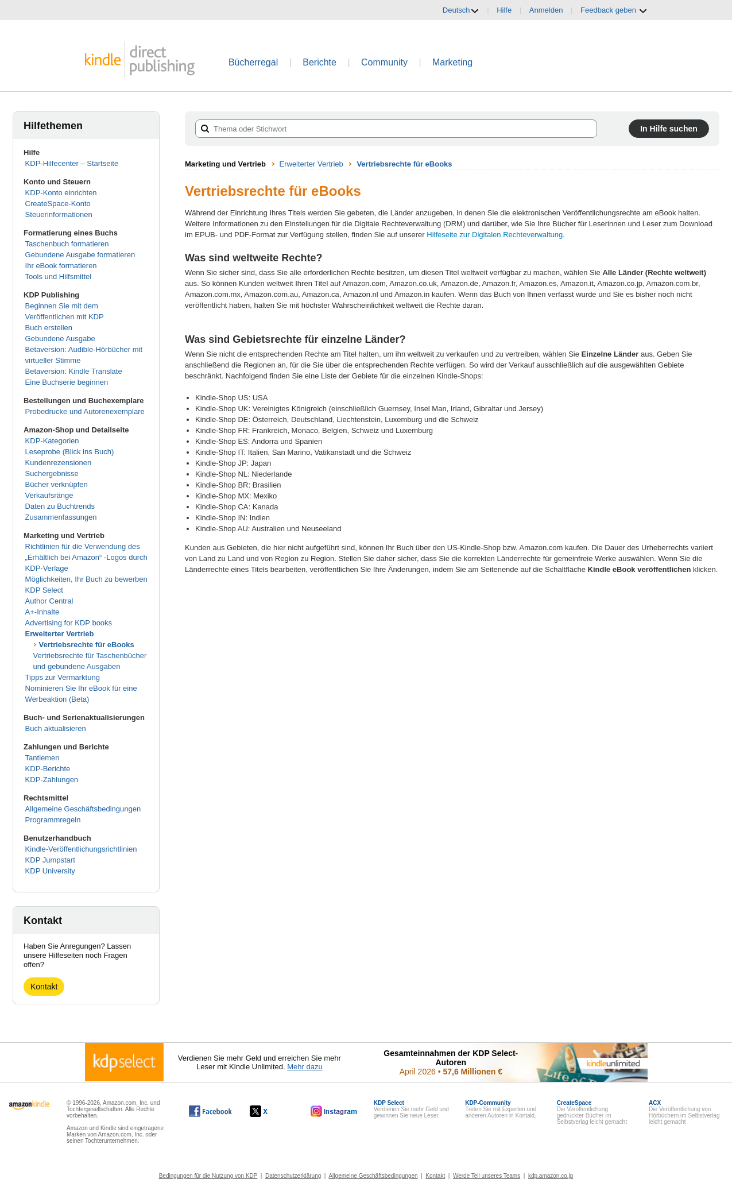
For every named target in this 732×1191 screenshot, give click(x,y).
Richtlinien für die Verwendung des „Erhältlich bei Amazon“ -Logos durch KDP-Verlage (86, 557)
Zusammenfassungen (61, 517)
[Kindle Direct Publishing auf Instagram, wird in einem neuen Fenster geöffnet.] (334, 1111)
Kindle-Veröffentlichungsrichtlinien (81, 849)
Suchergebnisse (52, 473)
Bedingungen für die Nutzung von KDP (208, 1176)
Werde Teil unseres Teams (486, 1176)
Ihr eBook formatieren (61, 265)
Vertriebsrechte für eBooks (86, 644)
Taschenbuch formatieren (67, 243)
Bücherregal (253, 62)
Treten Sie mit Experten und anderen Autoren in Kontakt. (500, 1109)
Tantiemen (42, 757)
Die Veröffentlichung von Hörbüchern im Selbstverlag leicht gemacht (684, 1112)
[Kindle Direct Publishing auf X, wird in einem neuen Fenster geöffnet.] (271, 1111)
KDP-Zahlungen (52, 779)
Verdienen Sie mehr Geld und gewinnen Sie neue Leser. (411, 1109)
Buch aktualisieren (55, 728)
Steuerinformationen (58, 214)
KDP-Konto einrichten (61, 192)
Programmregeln (53, 819)
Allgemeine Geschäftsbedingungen (83, 809)
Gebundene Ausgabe (60, 338)
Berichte (319, 62)
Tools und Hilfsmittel (58, 276)
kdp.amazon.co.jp (550, 1176)
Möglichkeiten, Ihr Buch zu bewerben (86, 579)
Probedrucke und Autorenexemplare (85, 411)
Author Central (49, 601)
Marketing (452, 62)
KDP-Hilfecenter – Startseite (72, 163)
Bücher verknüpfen (56, 484)
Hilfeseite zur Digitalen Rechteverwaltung (495, 234)
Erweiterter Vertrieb (59, 633)
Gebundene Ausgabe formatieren (80, 254)
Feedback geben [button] (613, 10)
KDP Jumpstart (50, 860)
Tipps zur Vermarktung (62, 677)
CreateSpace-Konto (58, 203)
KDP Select (44, 590)
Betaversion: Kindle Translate (73, 371)
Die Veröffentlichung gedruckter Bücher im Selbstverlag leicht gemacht (592, 1112)
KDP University (50, 871)
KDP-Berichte (48, 768)
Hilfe (504, 10)
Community (384, 62)
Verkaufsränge (49, 495)
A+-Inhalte (42, 612)
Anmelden (546, 10)
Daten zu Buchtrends (60, 506)
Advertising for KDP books (69, 622)
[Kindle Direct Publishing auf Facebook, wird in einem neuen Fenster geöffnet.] (210, 1111)
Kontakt (43, 986)
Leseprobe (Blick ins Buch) (69, 451)
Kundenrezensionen (58, 462)
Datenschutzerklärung (293, 1176)
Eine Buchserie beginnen (67, 382)
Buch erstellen (48, 327)
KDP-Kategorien (52, 440)
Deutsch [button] (461, 10)
